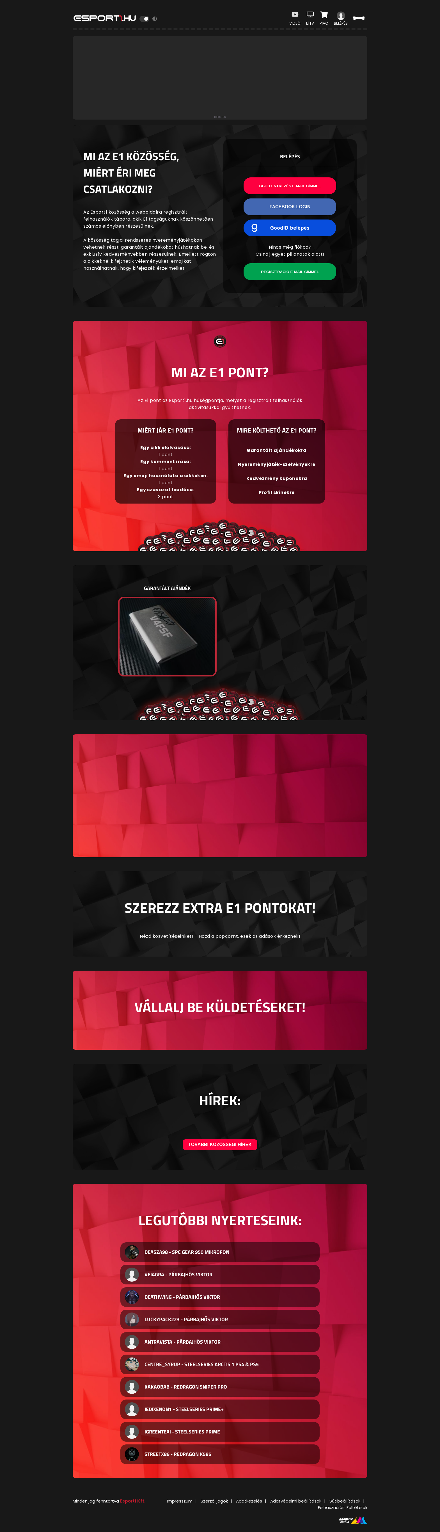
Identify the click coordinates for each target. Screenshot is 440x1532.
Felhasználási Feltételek (342, 1507)
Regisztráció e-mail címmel (290, 272)
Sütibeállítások (344, 1501)
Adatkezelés (249, 1501)
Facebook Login (289, 206)
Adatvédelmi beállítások (295, 1501)
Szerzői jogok (214, 1501)
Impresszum (179, 1501)
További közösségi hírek (220, 1144)
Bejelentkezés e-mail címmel (290, 186)
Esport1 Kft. (132, 1501)
